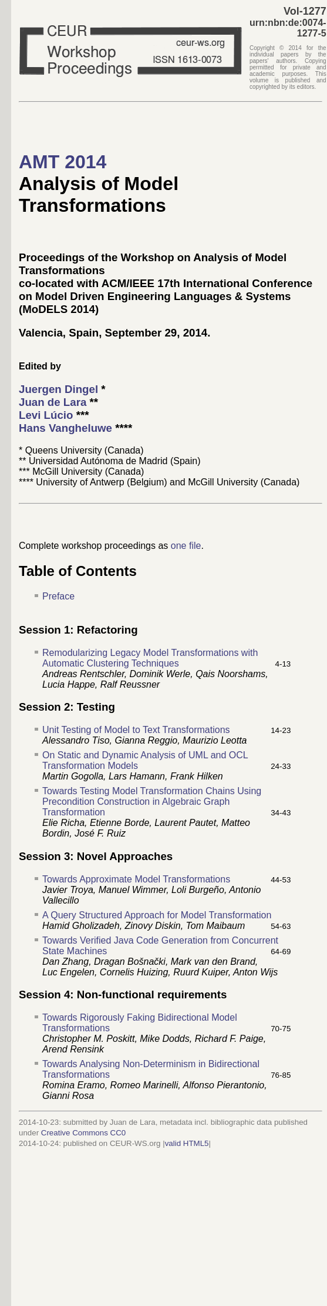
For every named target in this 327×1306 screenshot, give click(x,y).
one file (186, 546)
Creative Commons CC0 (83, 1132)
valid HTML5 (187, 1143)
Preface (58, 596)
